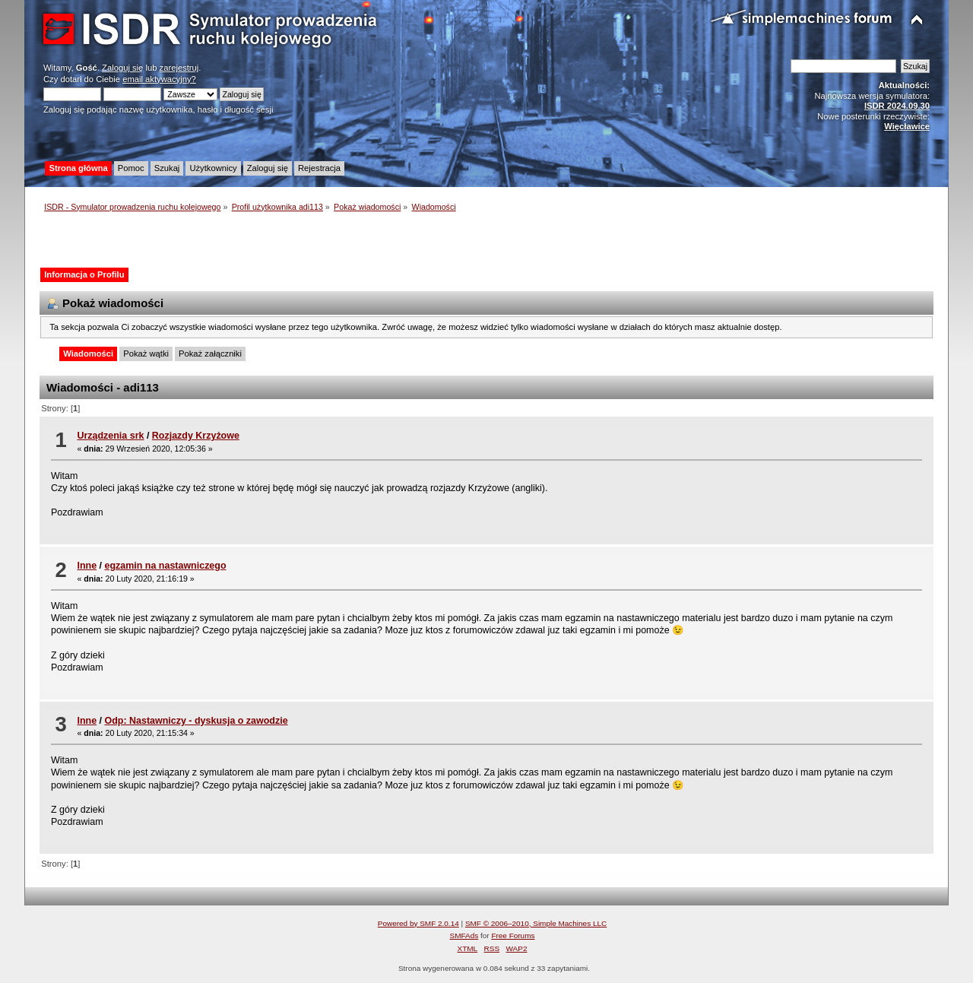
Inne (87, 565)
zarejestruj (179, 67)
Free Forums (512, 935)
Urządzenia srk (110, 435)
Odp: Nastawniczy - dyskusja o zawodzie (195, 720)
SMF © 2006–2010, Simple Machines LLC (536, 923)
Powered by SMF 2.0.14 (418, 923)
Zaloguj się (122, 67)
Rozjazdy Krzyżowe (195, 435)
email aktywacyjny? (159, 79)
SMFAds (464, 935)
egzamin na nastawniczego (165, 565)
